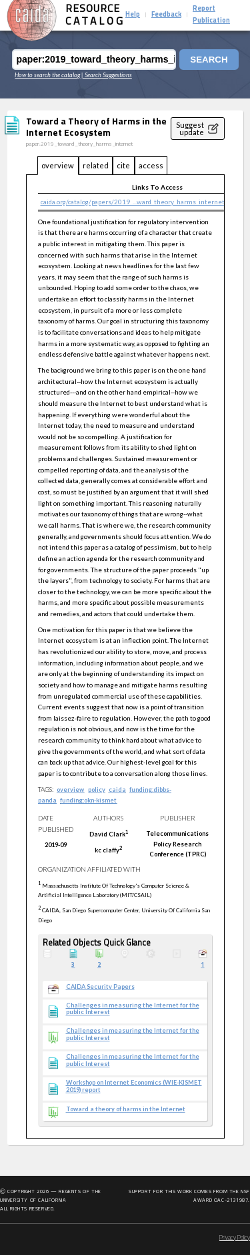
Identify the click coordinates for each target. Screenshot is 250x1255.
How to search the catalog (47, 75)
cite (123, 165)
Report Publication (211, 15)
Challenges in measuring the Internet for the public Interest (132, 1009)
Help (132, 15)
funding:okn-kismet (88, 800)
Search (208, 60)
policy (96, 789)
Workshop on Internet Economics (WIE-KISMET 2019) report (134, 1086)
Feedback (166, 15)
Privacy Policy (234, 1238)
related (96, 165)
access (151, 165)
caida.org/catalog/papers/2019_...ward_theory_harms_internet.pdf (138, 202)
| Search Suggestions (106, 75)
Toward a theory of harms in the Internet (125, 1109)
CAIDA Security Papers (100, 987)
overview (57, 165)
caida (117, 789)
